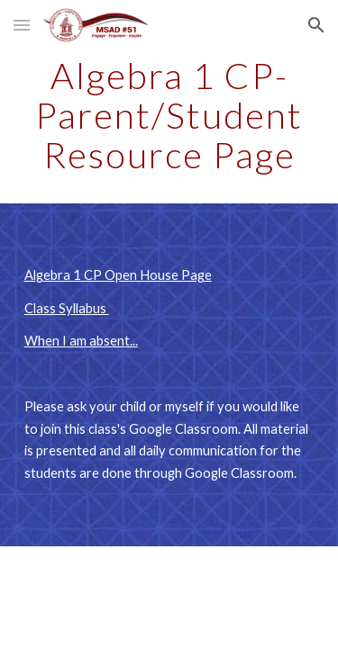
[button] (21, 25)
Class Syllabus (66, 308)
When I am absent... (81, 340)
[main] (169, 115)
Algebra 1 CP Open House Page (118, 275)
